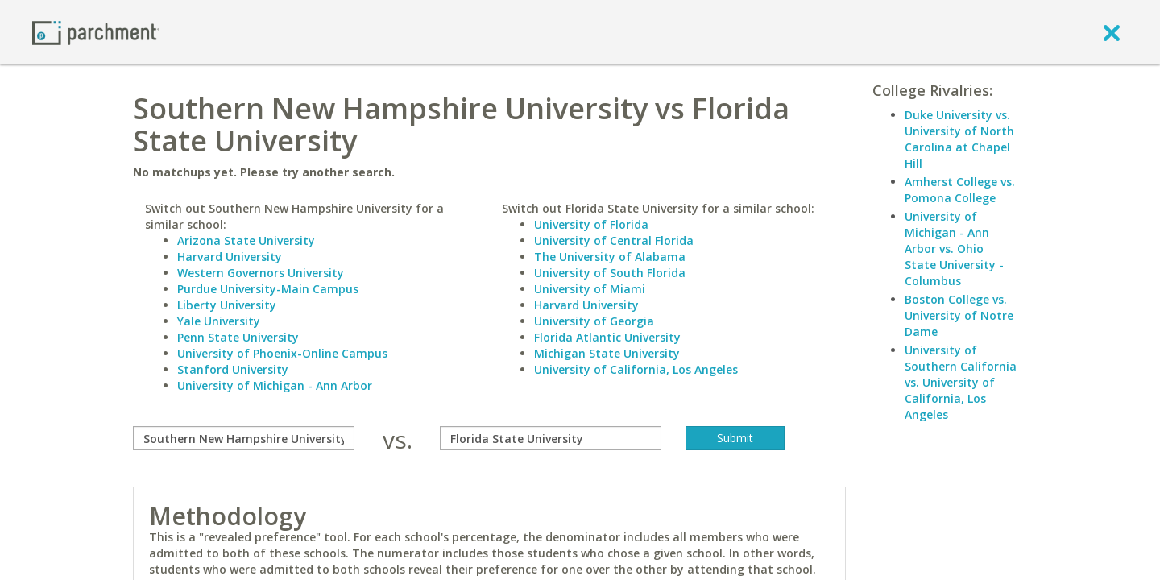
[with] (550, 438)
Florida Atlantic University (607, 337)
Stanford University (232, 369)
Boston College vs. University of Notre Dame (959, 315)
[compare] (243, 438)
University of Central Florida (614, 240)
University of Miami (589, 288)
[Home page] (96, 31)
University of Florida (591, 224)
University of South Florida (610, 272)
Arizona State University (246, 240)
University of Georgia (594, 321)
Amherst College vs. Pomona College (960, 189)
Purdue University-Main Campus (267, 288)
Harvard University (229, 256)
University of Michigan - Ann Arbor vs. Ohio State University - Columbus (954, 248)
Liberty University (226, 305)
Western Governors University (260, 272)
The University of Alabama (610, 256)
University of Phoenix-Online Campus (282, 353)
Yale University (218, 321)
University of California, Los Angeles (636, 369)
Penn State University (238, 337)
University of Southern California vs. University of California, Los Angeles (961, 382)
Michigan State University (607, 353)
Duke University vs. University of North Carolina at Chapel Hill (959, 139)
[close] (1112, 32)
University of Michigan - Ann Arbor (274, 385)
